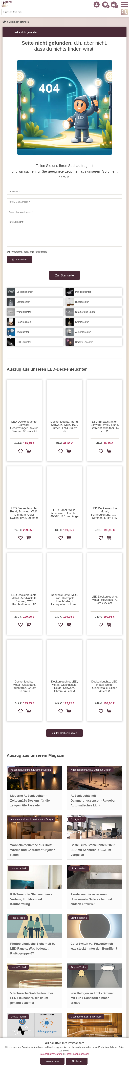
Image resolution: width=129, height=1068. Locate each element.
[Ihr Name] (64, 191)
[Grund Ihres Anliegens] (64, 212)
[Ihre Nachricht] (64, 233)
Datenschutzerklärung (51, 1054)
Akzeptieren (52, 1061)
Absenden (21, 259)
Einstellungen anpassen (76, 1054)
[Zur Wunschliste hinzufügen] (20, 451)
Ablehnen (76, 1061)
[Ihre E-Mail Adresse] (64, 201)
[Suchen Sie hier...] (61, 12)
